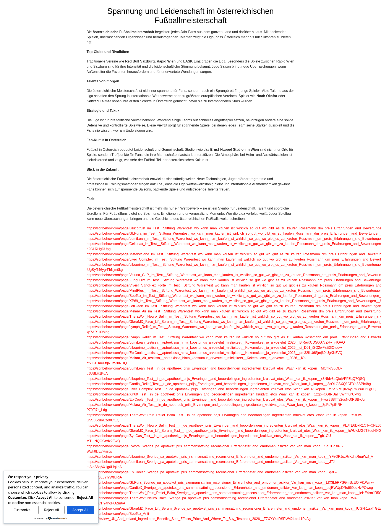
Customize (22, 509)
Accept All (80, 509)
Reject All (51, 509)
